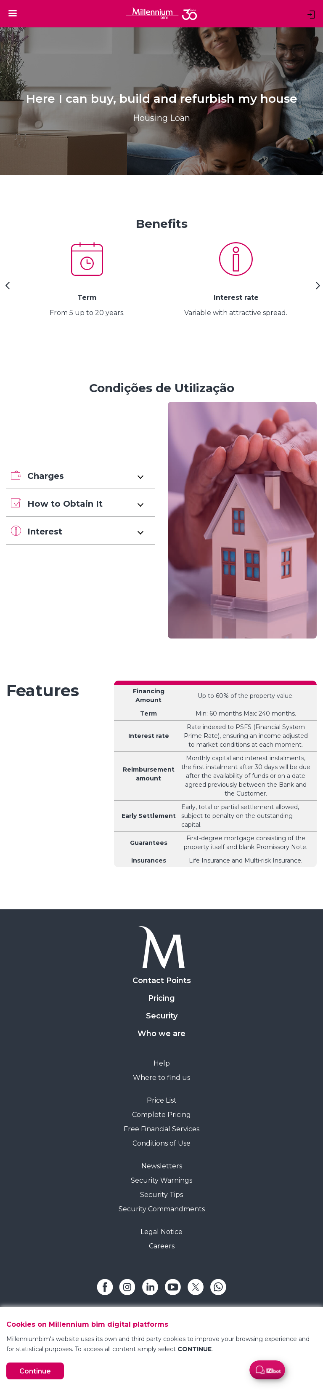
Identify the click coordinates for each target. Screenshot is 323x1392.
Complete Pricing (161, 1115)
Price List (162, 1100)
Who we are (161, 1033)
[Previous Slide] (6, 288)
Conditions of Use (161, 1143)
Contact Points (161, 980)
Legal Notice (161, 1232)
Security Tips (161, 1195)
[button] (80, 475)
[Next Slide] (316, 288)
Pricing (161, 998)
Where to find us (161, 1078)
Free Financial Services (161, 1129)
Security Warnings (161, 1180)
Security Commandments (162, 1209)
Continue (35, 1371)
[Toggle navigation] (12, 13)
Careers (162, 1246)
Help (162, 1063)
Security (161, 1016)
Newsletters (161, 1166)
